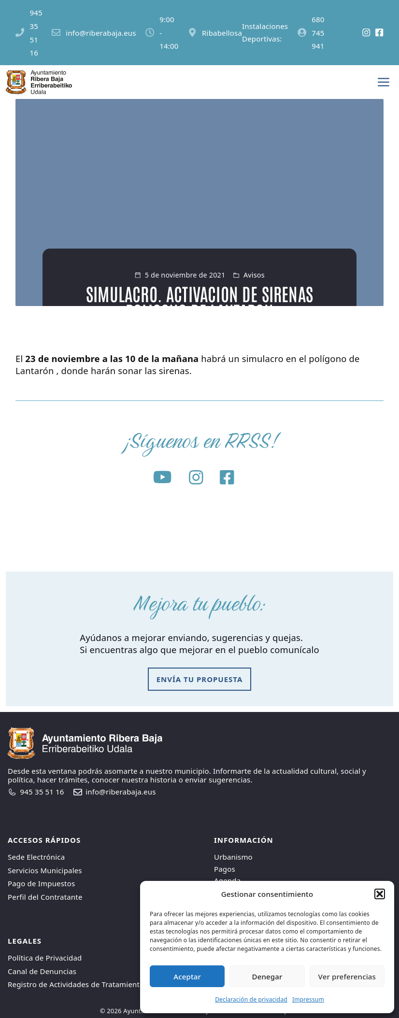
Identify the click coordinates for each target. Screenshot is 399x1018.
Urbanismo (233, 857)
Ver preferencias (347, 976)
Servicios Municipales (45, 870)
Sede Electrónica (36, 857)
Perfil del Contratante (45, 897)
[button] (380, 894)
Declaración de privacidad (251, 999)
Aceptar (187, 976)
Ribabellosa (222, 33)
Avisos (254, 274)
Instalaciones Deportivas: (265, 32)
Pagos (224, 869)
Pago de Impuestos (41, 883)
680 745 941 (318, 32)
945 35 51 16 (42, 791)
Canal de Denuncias (42, 971)
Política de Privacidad (45, 957)
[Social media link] (342, 33)
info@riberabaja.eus (101, 33)
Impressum (308, 999)
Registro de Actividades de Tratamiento (76, 984)
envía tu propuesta (200, 679)
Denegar (267, 976)
